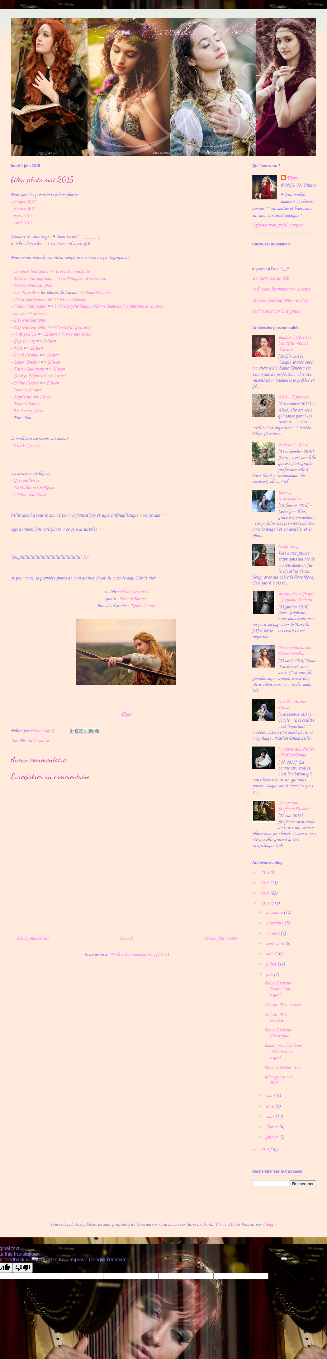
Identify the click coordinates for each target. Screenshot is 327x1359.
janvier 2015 (24, 202)
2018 (265, 873)
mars (270, 1116)
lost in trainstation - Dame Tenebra (296, 651)
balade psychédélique (72, 306)
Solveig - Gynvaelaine (289, 495)
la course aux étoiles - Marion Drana (296, 752)
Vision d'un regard (29, 306)
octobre (273, 933)
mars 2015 (22, 216)
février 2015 (24, 209)
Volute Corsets (26, 446)
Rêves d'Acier (142, 606)
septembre (275, 944)
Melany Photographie (32, 285)
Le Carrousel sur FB (270, 278)
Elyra (126, 714)
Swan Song (288, 546)
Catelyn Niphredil (29, 376)
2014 (265, 1150)
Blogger (269, 1224)
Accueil (126, 938)
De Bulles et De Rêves (33, 488)
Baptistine (22, 397)
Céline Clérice (25, 383)
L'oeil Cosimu (25, 355)
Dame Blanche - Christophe (279, 1033)
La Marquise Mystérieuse (83, 279)
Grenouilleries (26, 480)
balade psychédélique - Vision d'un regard (283, 1051)
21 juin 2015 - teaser (283, 1005)
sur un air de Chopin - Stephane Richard (296, 597)
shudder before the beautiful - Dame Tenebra (294, 343)
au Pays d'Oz (24, 334)
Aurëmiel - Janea (293, 445)
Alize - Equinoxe (293, 397)
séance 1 (40, 313)
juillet (271, 964)
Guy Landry (24, 341)
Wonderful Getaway (72, 327)
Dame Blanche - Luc (283, 1067)
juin (270, 975)
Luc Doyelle (24, 293)
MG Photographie (29, 327)
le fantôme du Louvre (144, 306)
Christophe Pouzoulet (32, 299)
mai (269, 1096)
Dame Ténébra (26, 362)
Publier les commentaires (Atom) (139, 955)
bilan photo (39, 741)
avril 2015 (22, 223)
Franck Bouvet (26, 404)
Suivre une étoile (76, 334)
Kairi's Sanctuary (28, 369)
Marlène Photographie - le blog (280, 300)
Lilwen (50, 334)
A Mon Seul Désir (29, 494)
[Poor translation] (23, 1268)
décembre (275, 912)
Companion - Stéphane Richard (294, 806)
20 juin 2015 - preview (277, 1017)
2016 (265, 893)
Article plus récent (32, 938)
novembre (275, 923)
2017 (265, 883)
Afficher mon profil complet (277, 225)
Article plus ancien (220, 938)
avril (270, 1106)
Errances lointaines (30, 271)
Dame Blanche (97, 293)
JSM (17, 348)
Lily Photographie (29, 320)
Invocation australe (72, 271)
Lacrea (19, 313)
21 (47, 244)
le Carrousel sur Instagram (275, 311)
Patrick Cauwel (27, 390)
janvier (272, 1137)
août (270, 954)
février (272, 1127)
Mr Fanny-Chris (27, 411)
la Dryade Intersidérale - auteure (281, 289)
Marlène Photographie (33, 279)
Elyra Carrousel (134, 592)
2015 (265, 903)
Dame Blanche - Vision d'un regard (279, 989)
